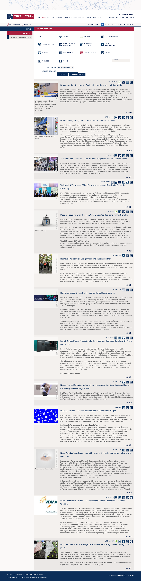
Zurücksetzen (77, 75)
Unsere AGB (11, 577)
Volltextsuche (49, 71)
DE (108, 24)
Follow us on (117, 576)
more (128, 113)
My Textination (14, 24)
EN (112, 24)
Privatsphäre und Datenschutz (27, 577)
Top (129, 575)
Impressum (43, 577)
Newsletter (93, 24)
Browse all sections (125, 24)
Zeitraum (51, 67)
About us (27, 24)
